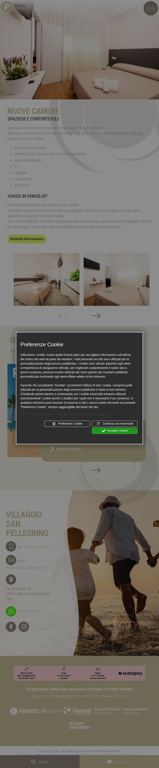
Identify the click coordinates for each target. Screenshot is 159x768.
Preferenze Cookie (67, 423)
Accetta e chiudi (115, 431)
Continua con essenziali (114, 423)
